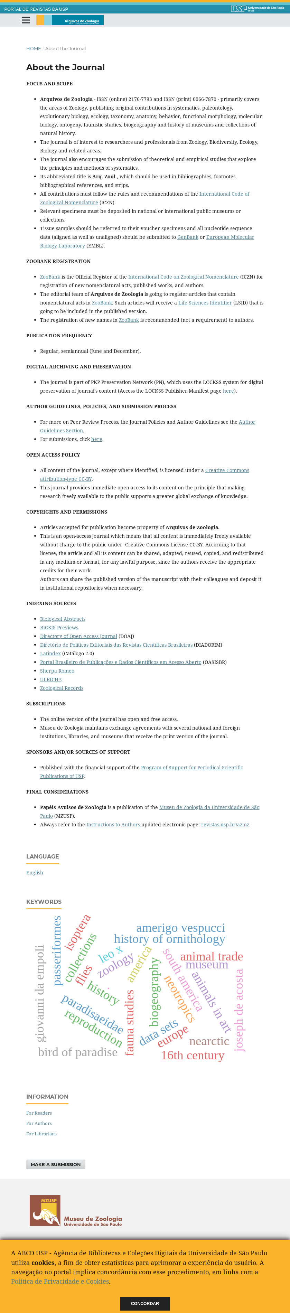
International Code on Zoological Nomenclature (183, 276)
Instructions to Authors (113, 824)
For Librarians (41, 1134)
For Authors (39, 1123)
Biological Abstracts (62, 619)
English (34, 872)
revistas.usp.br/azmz (225, 824)
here (228, 390)
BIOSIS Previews (59, 627)
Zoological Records (61, 688)
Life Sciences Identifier (205, 302)
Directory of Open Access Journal (78, 636)
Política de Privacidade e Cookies (60, 1281)
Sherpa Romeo (57, 670)
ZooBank (50, 276)
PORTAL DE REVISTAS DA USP (36, 9)
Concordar (145, 1303)
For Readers (39, 1113)
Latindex (50, 653)
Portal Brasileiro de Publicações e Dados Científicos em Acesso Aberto (121, 662)
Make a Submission (56, 1164)
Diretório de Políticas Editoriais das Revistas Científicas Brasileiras (116, 644)
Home (33, 48)
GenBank (187, 237)
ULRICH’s (51, 679)
